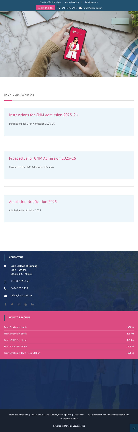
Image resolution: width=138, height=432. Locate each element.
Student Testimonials (50, 2)
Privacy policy (37, 414)
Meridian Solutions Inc (74, 425)
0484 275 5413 (69, 7)
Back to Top (134, 428)
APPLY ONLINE (45, 7)
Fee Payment (91, 2)
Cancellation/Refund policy (58, 414)
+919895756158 (20, 281)
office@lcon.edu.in (92, 7)
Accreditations (72, 2)
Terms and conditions (18, 414)
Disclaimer (81, 414)
